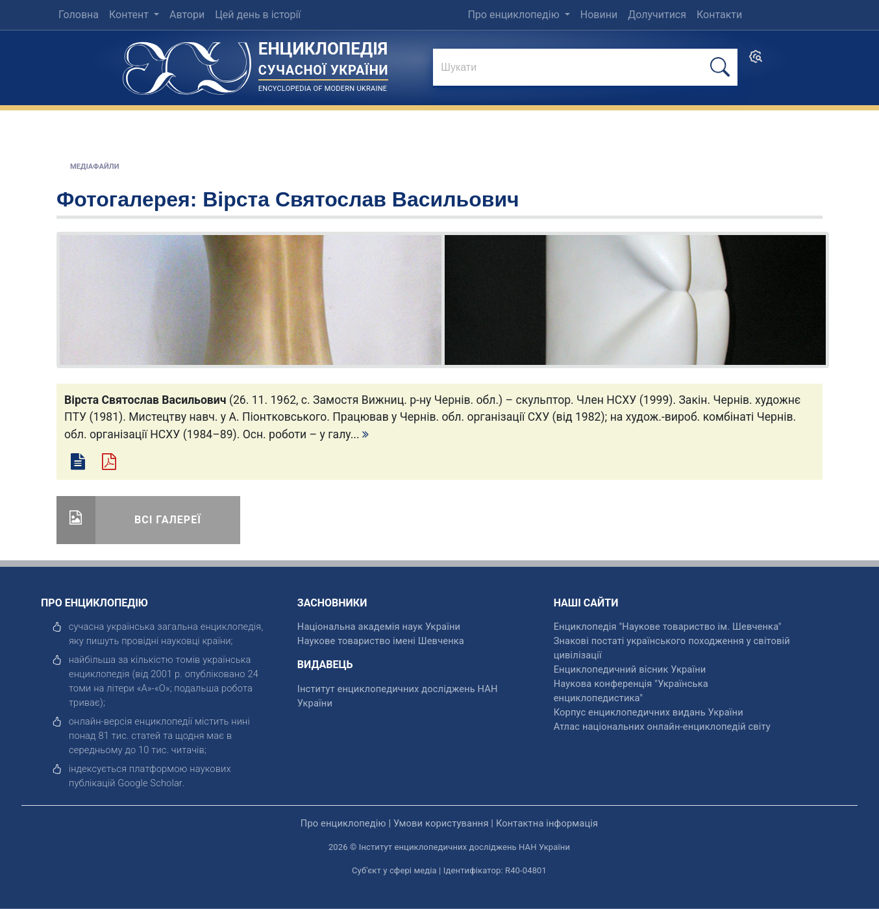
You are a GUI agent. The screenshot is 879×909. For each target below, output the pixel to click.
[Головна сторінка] (187, 64)
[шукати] (720, 67)
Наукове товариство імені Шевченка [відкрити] (380, 641)
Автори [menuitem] (186, 14)
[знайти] (585, 68)
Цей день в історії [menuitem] (258, 14)
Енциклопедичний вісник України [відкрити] (630, 669)
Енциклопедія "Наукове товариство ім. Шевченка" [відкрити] (668, 626)
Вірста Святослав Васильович (361, 199)
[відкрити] (150, 783)
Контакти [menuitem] (719, 14)
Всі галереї (167, 520)
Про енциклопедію (514, 14)
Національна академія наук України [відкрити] (378, 626)
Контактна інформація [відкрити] (547, 823)
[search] (755, 61)
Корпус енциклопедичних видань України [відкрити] (648, 712)
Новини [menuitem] (598, 14)
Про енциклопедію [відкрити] (343, 823)
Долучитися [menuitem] (657, 14)
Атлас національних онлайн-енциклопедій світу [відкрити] (662, 726)
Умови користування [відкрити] (441, 823)
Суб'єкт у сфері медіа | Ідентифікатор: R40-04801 (449, 870)
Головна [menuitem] (78, 14)
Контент (130, 14)
